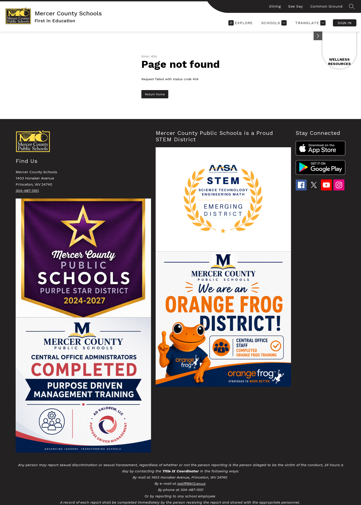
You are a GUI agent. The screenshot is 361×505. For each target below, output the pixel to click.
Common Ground (326, 6)
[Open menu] (240, 23)
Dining (275, 6)
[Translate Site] (310, 23)
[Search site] (352, 6)
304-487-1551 (27, 190)
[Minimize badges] (318, 35)
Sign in (345, 23)
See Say (295, 6)
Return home (155, 94)
